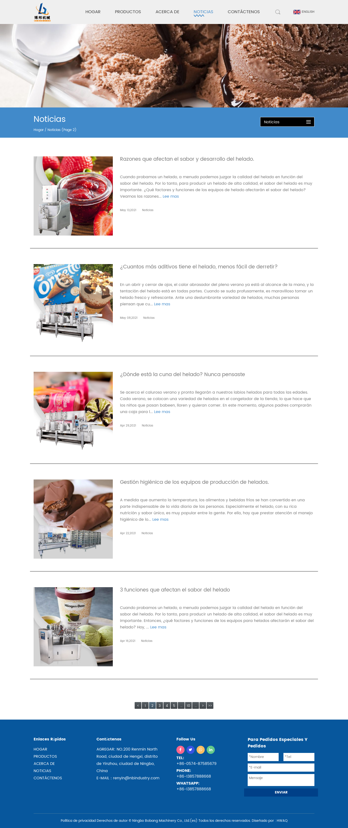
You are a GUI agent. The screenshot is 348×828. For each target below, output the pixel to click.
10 (188, 706)
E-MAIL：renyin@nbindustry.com (127, 778)
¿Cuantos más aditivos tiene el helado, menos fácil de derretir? (199, 267)
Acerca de (167, 11)
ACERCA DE (44, 764)
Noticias (203, 11)
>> (210, 706)
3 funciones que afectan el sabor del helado (175, 590)
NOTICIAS (42, 771)
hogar (40, 749)
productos (45, 756)
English (303, 11)
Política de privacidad (78, 820)
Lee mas (171, 196)
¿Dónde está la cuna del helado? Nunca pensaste (182, 375)
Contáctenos (244, 11)
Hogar (93, 11)
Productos (128, 11)
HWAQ (282, 820)
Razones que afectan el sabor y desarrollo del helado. (187, 159)
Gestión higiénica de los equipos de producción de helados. (194, 482)
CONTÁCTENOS (48, 778)
